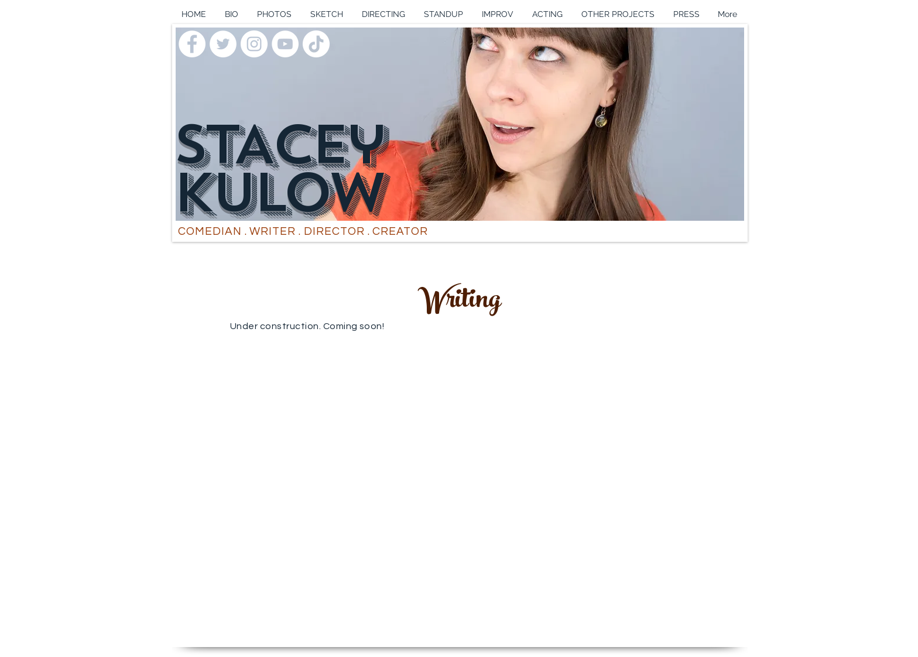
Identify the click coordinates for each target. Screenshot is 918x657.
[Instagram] (254, 43)
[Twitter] (223, 43)
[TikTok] (316, 43)
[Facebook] (192, 43)
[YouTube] (285, 43)
